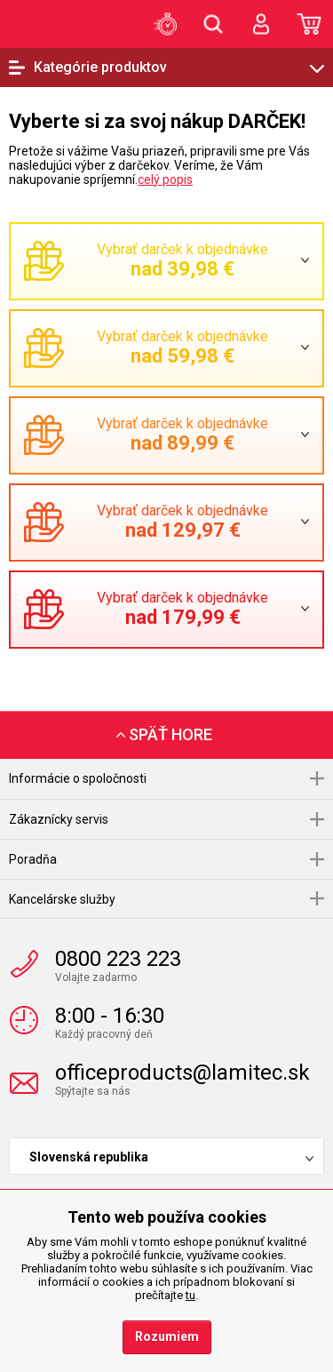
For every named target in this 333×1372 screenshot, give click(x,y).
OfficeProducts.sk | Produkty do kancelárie (39, 23)
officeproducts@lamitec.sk (182, 1072)
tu (190, 1295)
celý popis (165, 179)
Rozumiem (167, 1336)
